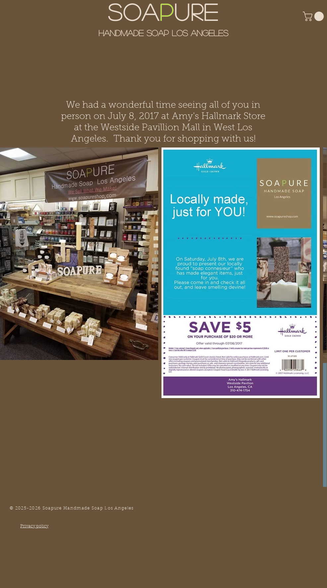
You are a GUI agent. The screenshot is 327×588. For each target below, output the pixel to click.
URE (196, 11)
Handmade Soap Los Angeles (163, 33)
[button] (314, 16)
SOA (134, 11)
